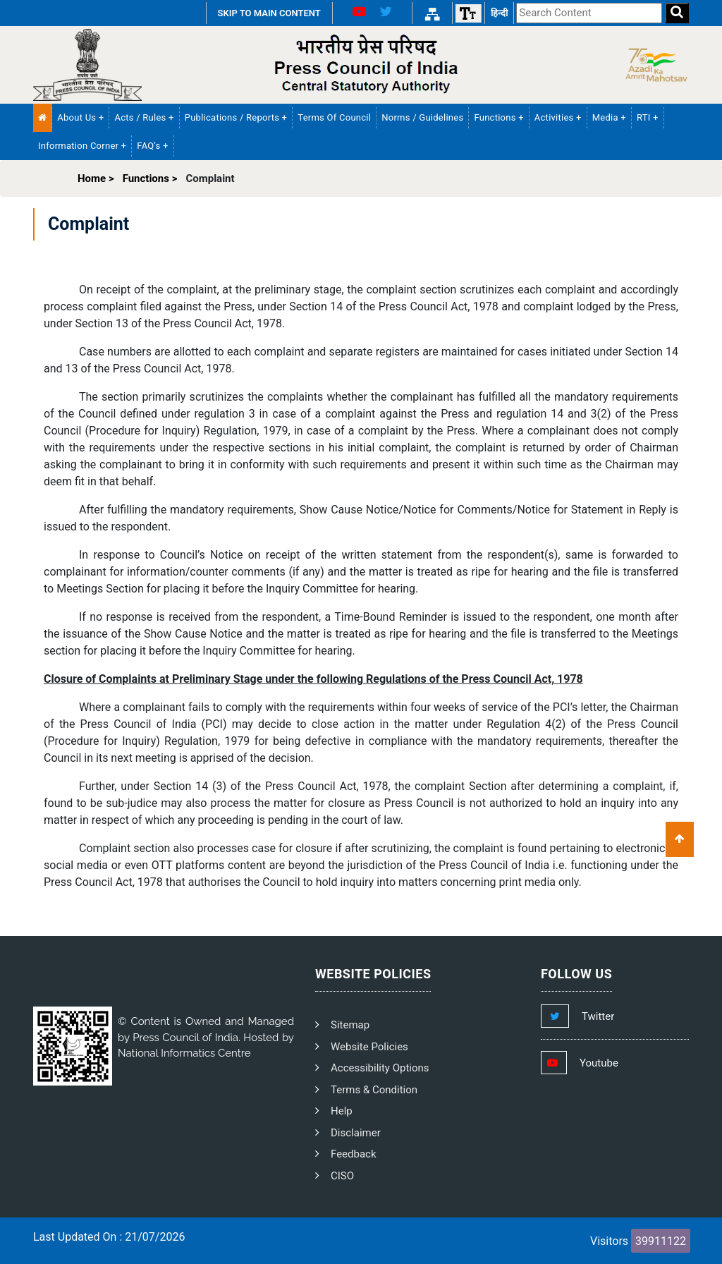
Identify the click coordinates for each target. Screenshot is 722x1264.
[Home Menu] (42, 117)
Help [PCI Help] (342, 1111)
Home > (96, 178)
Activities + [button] (558, 117)
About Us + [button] (80, 117)
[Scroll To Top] (680, 839)
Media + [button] (609, 117)
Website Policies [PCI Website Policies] (369, 1046)
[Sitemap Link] (432, 13)
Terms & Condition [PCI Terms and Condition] (374, 1089)
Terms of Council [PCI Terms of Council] (334, 117)
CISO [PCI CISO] (342, 1175)
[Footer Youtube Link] (592, 1063)
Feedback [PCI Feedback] (354, 1154)
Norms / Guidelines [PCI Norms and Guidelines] (422, 117)
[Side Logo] (652, 64)
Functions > (150, 178)
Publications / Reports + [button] (236, 117)
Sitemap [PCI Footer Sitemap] (350, 1025)
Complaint (209, 178)
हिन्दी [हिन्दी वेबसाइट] (499, 13)
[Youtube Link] (354, 13)
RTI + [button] (648, 117)
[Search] (677, 13)
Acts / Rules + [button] (143, 117)
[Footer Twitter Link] (591, 1016)
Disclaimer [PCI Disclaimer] (356, 1132)
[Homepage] (87, 64)
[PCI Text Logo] (361, 64)
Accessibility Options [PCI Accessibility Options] (380, 1068)
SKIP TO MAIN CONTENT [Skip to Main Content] (269, 13)
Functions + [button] (498, 117)
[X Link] (391, 13)
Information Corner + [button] (82, 145)
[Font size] (468, 13)
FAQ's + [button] (152, 145)
